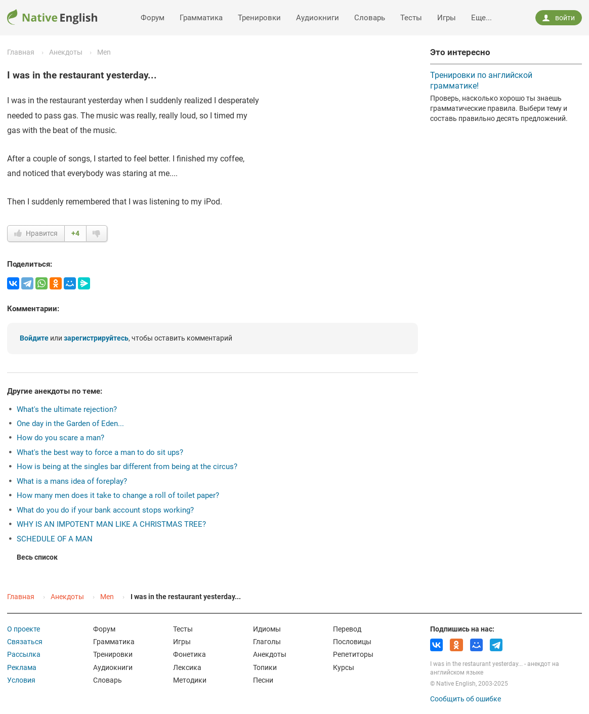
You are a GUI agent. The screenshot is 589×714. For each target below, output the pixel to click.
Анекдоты (65, 52)
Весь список (37, 557)
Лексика (187, 667)
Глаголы (267, 642)
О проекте (23, 629)
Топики (265, 667)
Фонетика (189, 654)
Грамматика (201, 17)
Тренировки (259, 17)
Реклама (21, 667)
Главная (20, 52)
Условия (21, 680)
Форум (152, 17)
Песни (263, 680)
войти (558, 18)
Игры (446, 17)
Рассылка (23, 654)
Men (104, 52)
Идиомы (267, 629)
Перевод (347, 629)
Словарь (369, 17)
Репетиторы (353, 654)
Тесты (411, 17)
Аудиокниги (317, 17)
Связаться (25, 642)
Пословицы (352, 642)
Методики (189, 680)
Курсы (343, 667)
